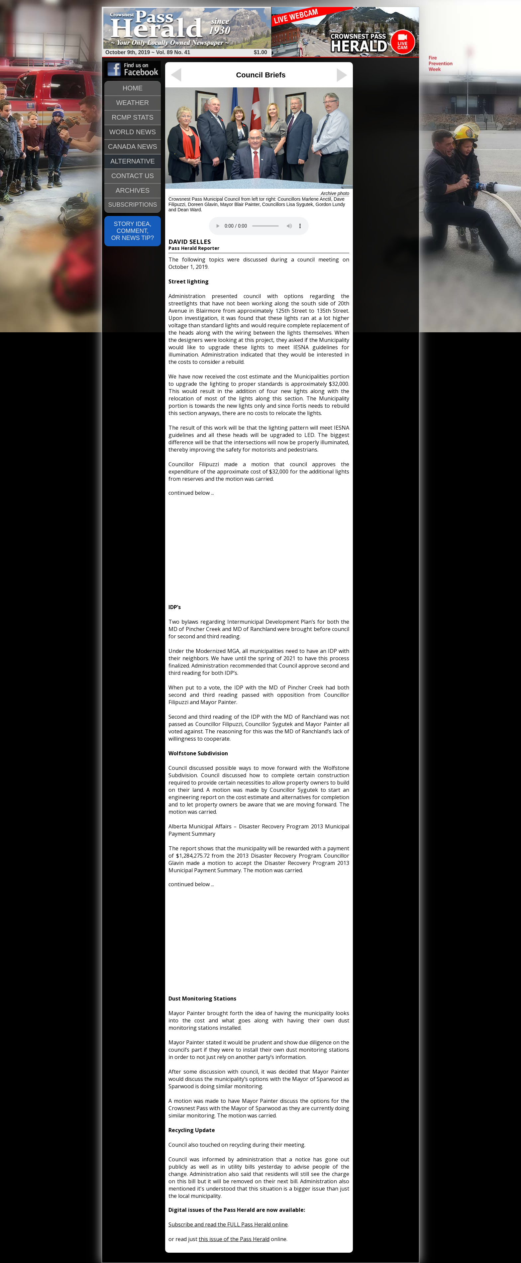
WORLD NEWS (132, 132)
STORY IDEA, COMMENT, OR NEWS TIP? (132, 231)
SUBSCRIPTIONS (132, 204)
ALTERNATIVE (132, 161)
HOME (133, 88)
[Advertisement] (259, 546)
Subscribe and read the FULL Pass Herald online (228, 1224)
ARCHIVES (133, 190)
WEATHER (132, 102)
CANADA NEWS (132, 146)
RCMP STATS (133, 117)
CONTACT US (132, 175)
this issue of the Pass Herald (234, 1239)
